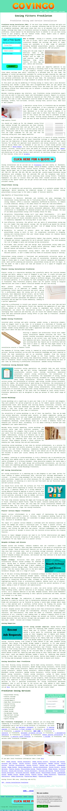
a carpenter (26, 734)
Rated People (17, 146)
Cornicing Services (22, 772)
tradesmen (23, 738)
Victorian (39, 64)
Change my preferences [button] (54, 806)
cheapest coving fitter (35, 123)
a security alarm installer (21, 736)
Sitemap (2, 796)
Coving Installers (24, 761)
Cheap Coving (11, 761)
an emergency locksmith (24, 727)
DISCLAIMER (62, 11)
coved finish (53, 88)
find (6, 665)
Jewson (62, 148)
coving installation (45, 685)
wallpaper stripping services (31, 733)
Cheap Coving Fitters (40, 761)
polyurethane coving (9, 192)
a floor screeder (26, 729)
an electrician (49, 729)
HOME (41, 11)
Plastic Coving (14, 769)
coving (28, 350)
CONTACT (55, 11)
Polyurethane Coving (28, 769)
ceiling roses (40, 100)
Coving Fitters (24, 763)
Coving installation (9, 165)
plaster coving (22, 258)
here (8, 687)
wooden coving (42, 322)
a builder (47, 736)
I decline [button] (45, 806)
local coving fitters (57, 390)
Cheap (3, 127)
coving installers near (36, 647)
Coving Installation (40, 767)
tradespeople (6, 725)
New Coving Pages (10, 796)
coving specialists (30, 368)
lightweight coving (45, 370)
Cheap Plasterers (50, 774)
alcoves (44, 591)
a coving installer (29, 725)
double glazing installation (53, 734)
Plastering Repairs (45, 776)
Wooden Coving (54, 763)
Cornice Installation (16, 765)
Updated (25, 796)
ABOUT (50, 11)
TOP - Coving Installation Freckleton (15, 782)
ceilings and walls (50, 42)
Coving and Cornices (47, 765)
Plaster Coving (41, 769)
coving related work (41, 388)
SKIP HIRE (37, 731)
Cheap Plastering (17, 776)
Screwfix (27, 154)
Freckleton (37, 165)
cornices (31, 100)
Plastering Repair (31, 776)
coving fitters (50, 176)
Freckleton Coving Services (16, 691)
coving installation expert (55, 93)
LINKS (45, 11)
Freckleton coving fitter (33, 86)
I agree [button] (39, 806)
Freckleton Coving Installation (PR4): (15, 24)
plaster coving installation (36, 374)
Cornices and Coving (57, 761)
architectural (49, 609)
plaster (56, 48)
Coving (25, 44)
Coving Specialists (39, 763)
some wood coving (34, 652)
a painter (17, 731)
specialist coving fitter (33, 105)
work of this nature (30, 115)
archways (36, 579)
